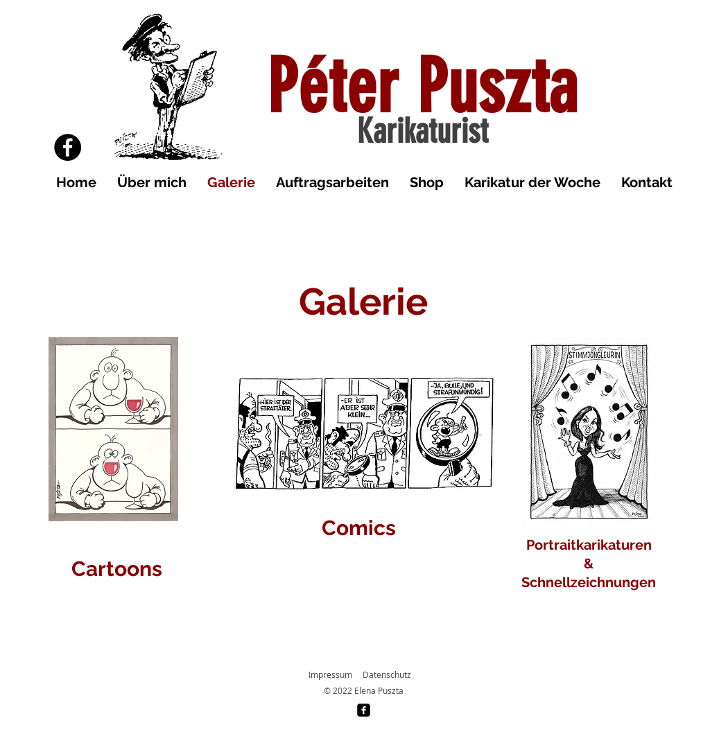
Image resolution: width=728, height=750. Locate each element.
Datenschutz (387, 674)
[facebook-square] (363, 710)
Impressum (330, 674)
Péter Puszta (422, 87)
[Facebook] (67, 147)
